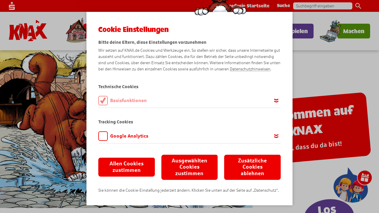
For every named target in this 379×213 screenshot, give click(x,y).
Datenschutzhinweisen (250, 69)
